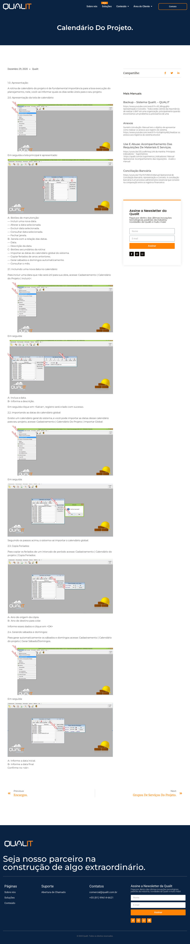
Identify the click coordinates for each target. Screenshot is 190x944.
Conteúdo (9, 903)
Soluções (9, 897)
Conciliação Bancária (137, 170)
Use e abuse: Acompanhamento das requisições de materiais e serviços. (147, 145)
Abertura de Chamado (53, 892)
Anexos (128, 123)
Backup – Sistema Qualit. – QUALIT (146, 102)
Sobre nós (10, 892)
